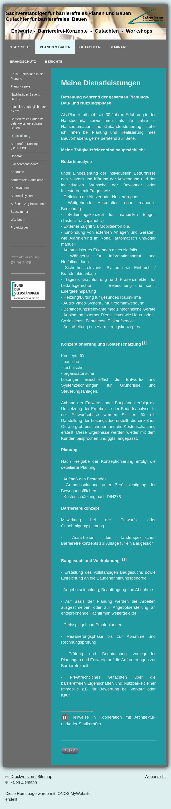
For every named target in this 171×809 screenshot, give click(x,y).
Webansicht (155, 776)
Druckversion (20, 776)
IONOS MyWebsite (73, 793)
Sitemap (44, 776)
